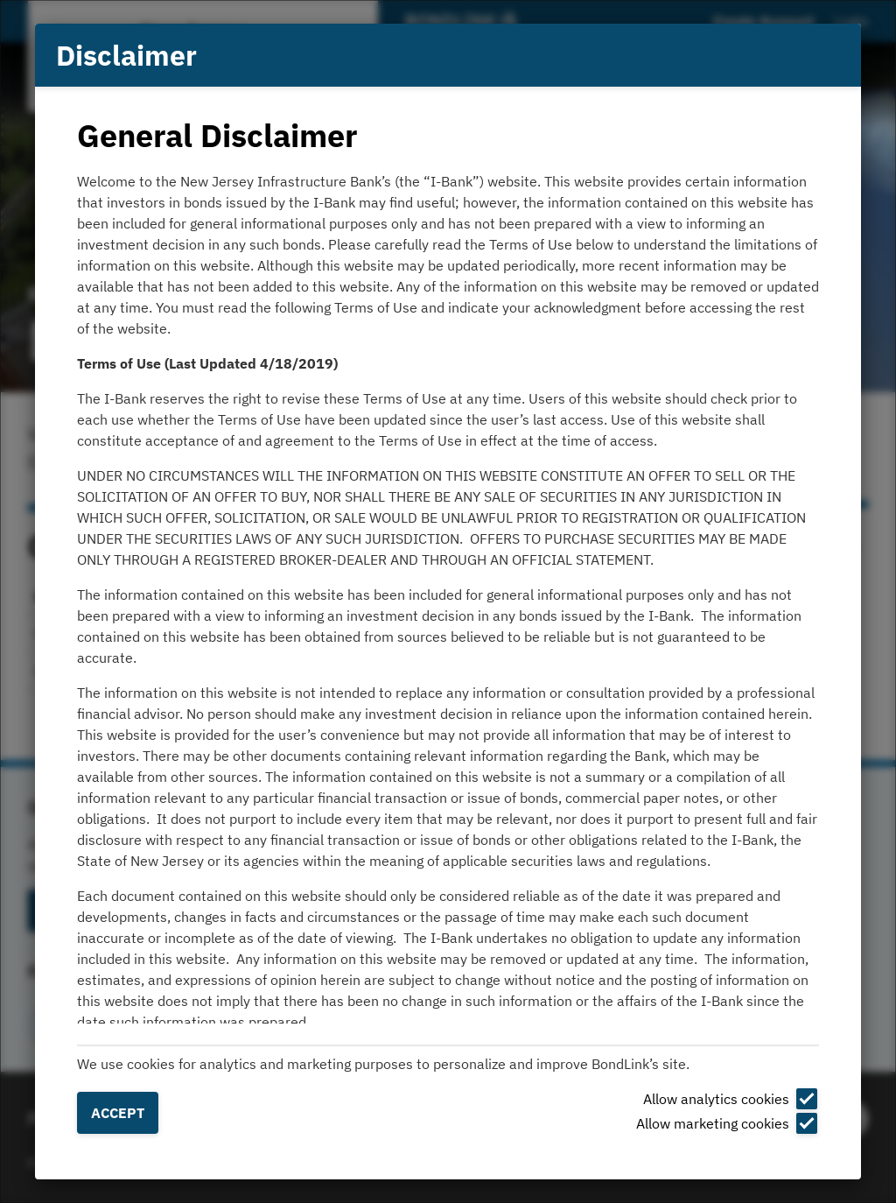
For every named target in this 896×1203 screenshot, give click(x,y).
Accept (117, 1113)
